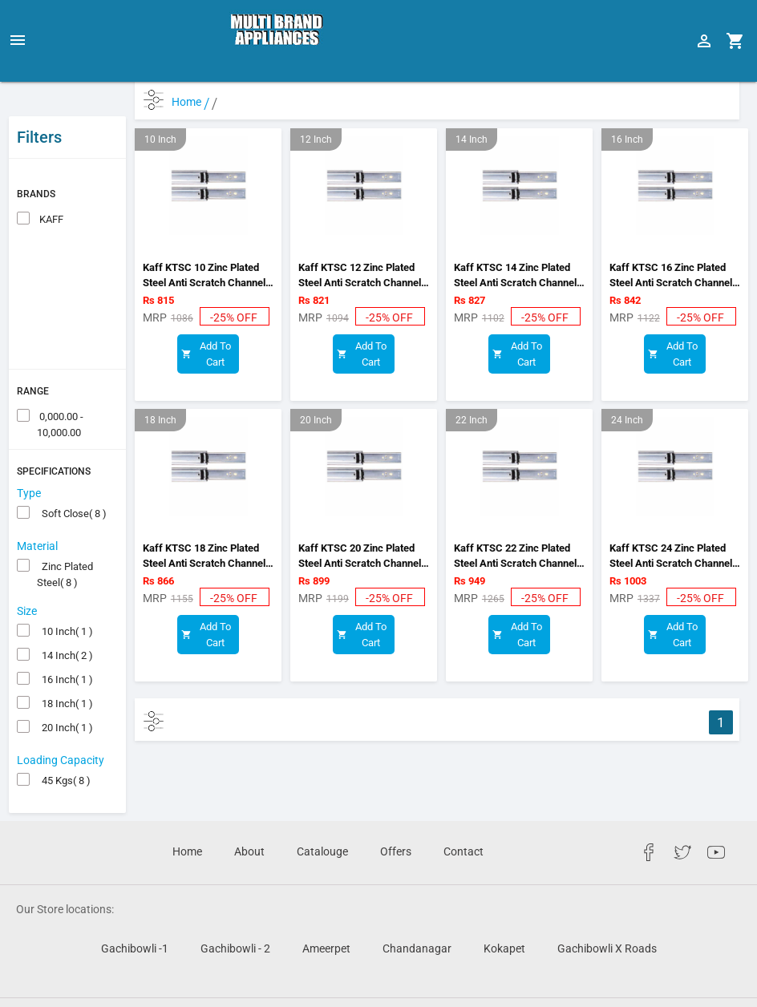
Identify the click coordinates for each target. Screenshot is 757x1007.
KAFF (50, 180)
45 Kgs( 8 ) (64, 741)
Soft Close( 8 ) (72, 474)
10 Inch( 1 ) (65, 592)
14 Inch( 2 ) (65, 616)
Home (190, 101)
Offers (395, 812)
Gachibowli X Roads (607, 909)
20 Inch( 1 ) (65, 688)
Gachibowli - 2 (235, 909)
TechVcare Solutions (504, 983)
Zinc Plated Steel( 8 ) (65, 528)
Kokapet (504, 909)
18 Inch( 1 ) (65, 664)
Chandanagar (417, 909)
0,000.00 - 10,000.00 (60, 378)
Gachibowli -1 (134, 909)
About (249, 812)
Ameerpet (326, 909)
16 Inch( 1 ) (65, 640)
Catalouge (322, 812)
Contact (463, 812)
